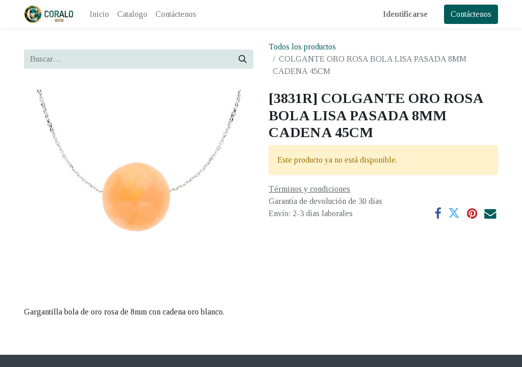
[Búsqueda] (242, 59)
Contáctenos (471, 14)
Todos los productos (302, 46)
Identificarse (405, 14)
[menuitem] (99, 14)
